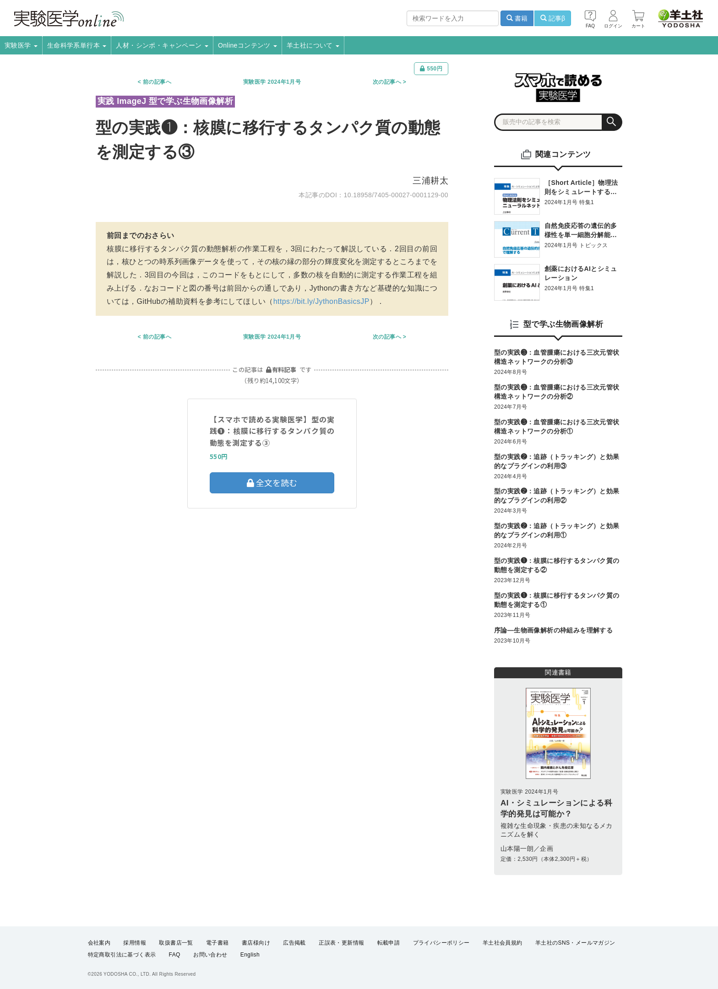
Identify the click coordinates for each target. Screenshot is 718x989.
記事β (552, 18)
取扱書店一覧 (176, 943)
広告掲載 (294, 943)
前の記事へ (157, 82)
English (250, 955)
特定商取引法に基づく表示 (122, 955)
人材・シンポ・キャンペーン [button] (162, 45)
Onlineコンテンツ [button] (247, 45)
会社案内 (99, 943)
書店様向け (256, 943)
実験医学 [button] (21, 45)
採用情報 (134, 943)
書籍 (517, 18)
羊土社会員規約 (502, 943)
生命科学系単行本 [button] (77, 45)
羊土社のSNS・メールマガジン (575, 943)
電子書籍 (217, 943)
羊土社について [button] (313, 45)
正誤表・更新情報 (341, 943)
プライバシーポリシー (441, 943)
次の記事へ (387, 82)
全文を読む (272, 482)
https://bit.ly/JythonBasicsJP (321, 301)
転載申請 (388, 943)
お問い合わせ (210, 955)
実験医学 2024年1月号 (272, 82)
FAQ (174, 955)
